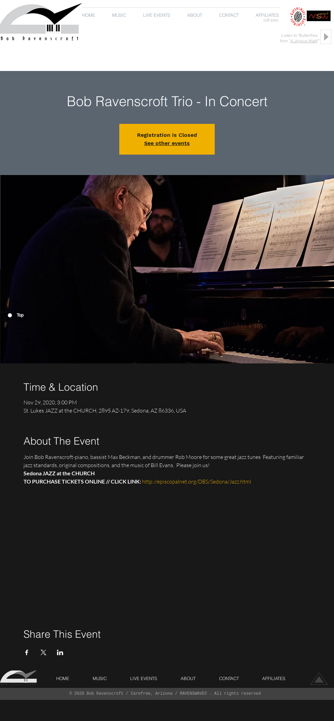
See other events (167, 143)
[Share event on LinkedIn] (60, 652)
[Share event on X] (43, 652)
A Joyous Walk (303, 40)
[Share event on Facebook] (27, 652)
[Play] (326, 37)
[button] (120, 15)
